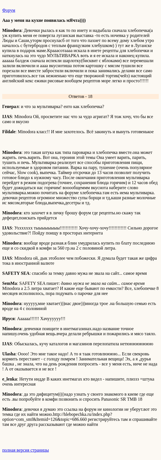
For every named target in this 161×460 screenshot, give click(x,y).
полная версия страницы (25, 450)
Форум (8, 10)
